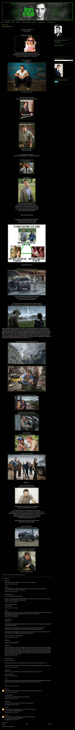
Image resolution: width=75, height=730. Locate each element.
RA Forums (18, 22)
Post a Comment (4, 722)
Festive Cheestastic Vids (51, 22)
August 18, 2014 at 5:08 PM (11, 616)
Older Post (50, 724)
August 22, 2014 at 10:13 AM (11, 698)
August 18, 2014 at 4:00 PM (11, 601)
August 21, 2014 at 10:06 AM (11, 686)
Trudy (6, 586)
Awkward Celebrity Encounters (10, 604)
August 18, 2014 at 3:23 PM (11, 591)
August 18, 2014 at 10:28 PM (11, 667)
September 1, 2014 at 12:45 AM (12, 704)
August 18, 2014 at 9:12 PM (11, 655)
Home (2, 22)
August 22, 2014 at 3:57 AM (11, 692)
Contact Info (34, 22)
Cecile (6, 707)
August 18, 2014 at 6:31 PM (11, 637)
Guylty (6, 610)
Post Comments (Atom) (10, 726)
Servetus (6, 580)
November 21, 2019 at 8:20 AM (12, 712)
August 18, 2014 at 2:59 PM (11, 584)
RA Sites (13, 22)
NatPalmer (6, 640)
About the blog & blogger (26, 22)
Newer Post (4, 724)
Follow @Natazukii (57, 41)
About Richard (7, 22)
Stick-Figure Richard (41, 22)
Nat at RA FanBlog (8, 594)
